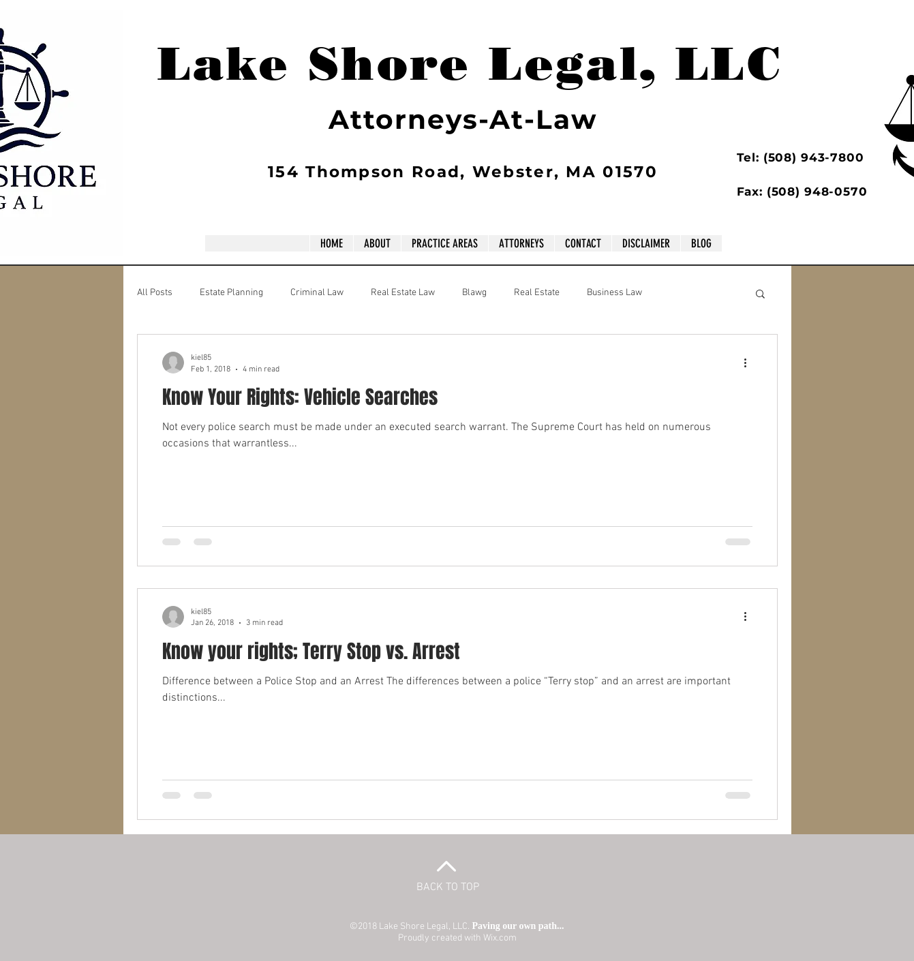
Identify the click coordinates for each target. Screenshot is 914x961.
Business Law (614, 293)
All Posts (154, 293)
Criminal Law (317, 293)
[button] (760, 295)
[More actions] (750, 362)
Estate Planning (231, 293)
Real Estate (537, 293)
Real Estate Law (403, 293)
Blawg (474, 293)
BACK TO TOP (447, 887)
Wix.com (500, 938)
